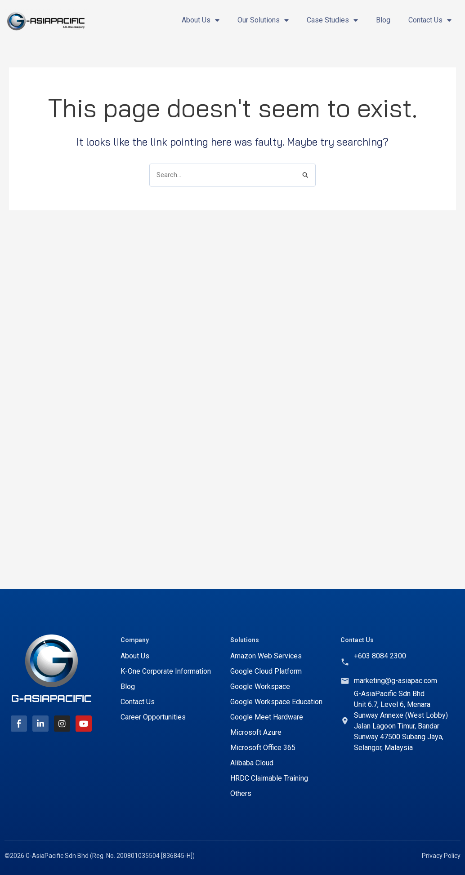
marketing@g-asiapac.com (395, 680)
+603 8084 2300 (380, 656)
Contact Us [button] (430, 20)
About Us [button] (200, 20)
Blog (383, 20)
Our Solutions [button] (263, 20)
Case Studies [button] (332, 20)
